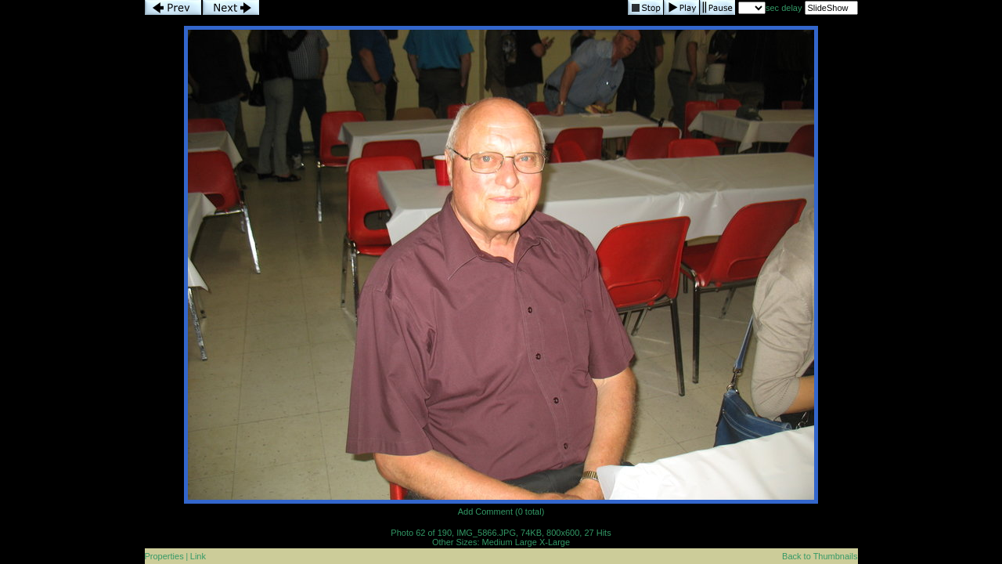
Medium (497, 542)
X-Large (554, 542)
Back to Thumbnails (819, 556)
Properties (164, 556)
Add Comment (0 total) (501, 511)
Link (198, 556)
